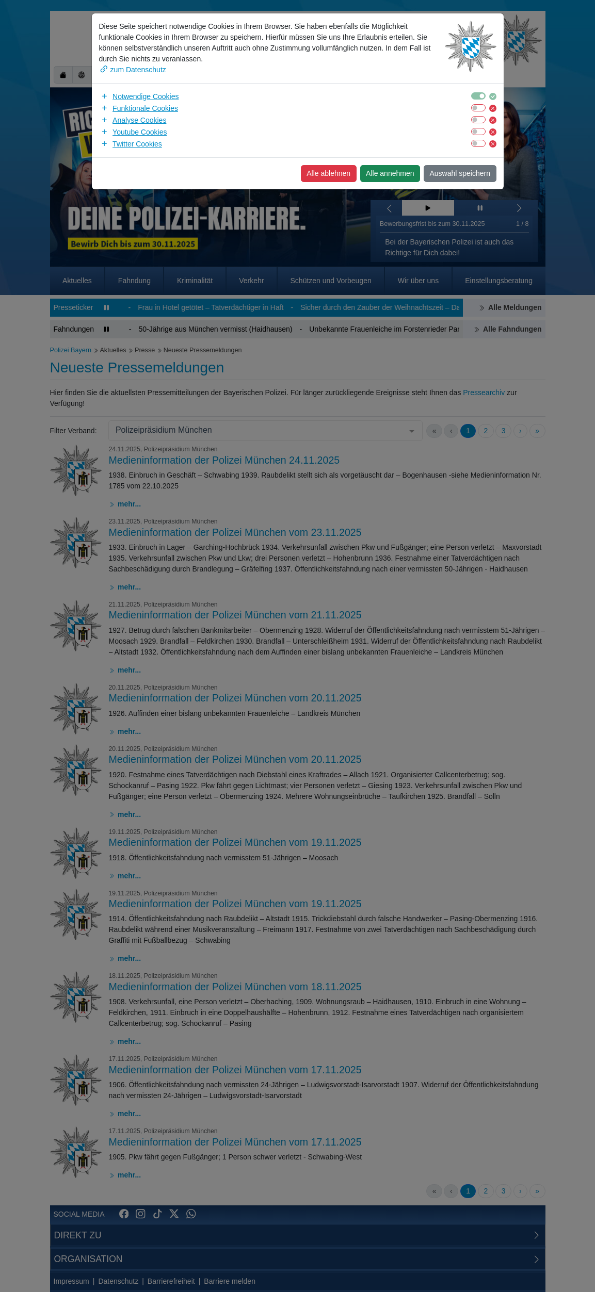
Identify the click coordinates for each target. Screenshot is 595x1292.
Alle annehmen (390, 173)
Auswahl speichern (459, 173)
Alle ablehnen (328, 173)
